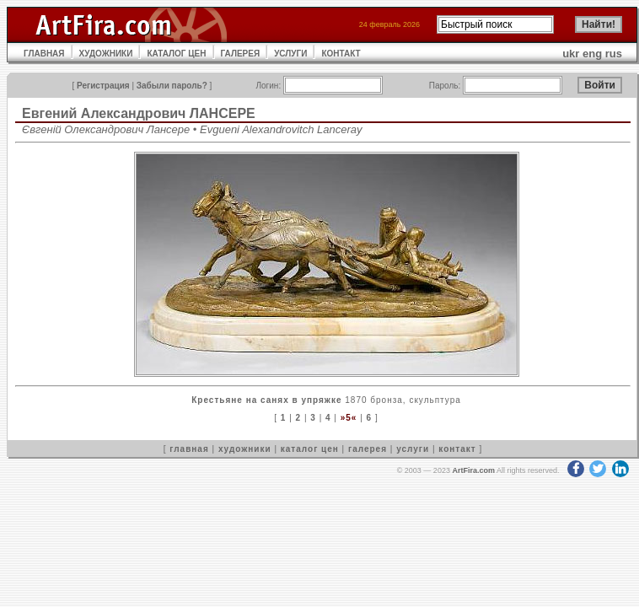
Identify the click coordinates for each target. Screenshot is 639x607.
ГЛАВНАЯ (44, 53)
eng (592, 53)
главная (188, 449)
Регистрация (103, 85)
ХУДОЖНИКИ (106, 53)
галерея (367, 449)
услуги (412, 449)
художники (244, 449)
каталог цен (310, 449)
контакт (456, 449)
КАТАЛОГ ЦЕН (176, 53)
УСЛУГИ (290, 53)
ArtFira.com (473, 470)
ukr (570, 53)
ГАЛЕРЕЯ (240, 53)
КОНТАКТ (340, 53)
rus (613, 53)
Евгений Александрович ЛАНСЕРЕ (138, 113)
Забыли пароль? (172, 85)
